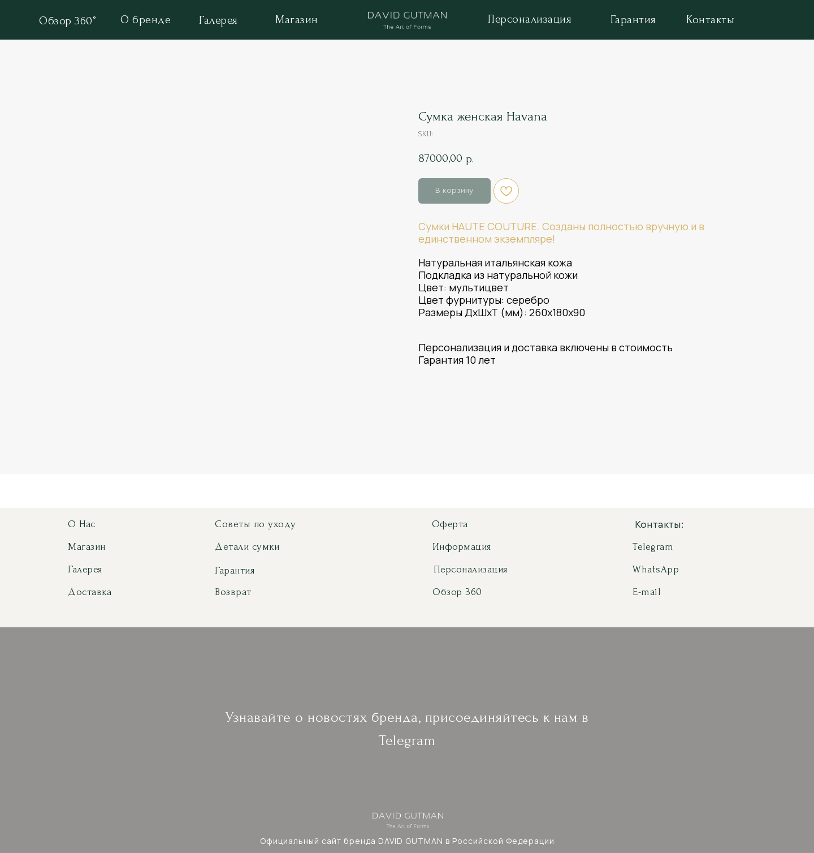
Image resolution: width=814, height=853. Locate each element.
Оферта (450, 524)
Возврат (233, 592)
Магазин (87, 546)
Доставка (89, 592)
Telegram (653, 546)
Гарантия (234, 570)
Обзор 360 (457, 592)
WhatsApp (656, 569)
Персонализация (471, 569)
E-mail (646, 592)
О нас (82, 524)
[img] (407, 22)
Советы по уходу (255, 524)
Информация (461, 546)
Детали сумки (247, 546)
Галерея (85, 569)
